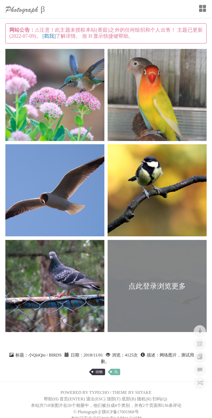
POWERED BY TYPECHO (85, 392)
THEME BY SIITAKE (131, 392)
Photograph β (25, 9)
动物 (99, 372)
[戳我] (49, 36)
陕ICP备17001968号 (120, 411)
